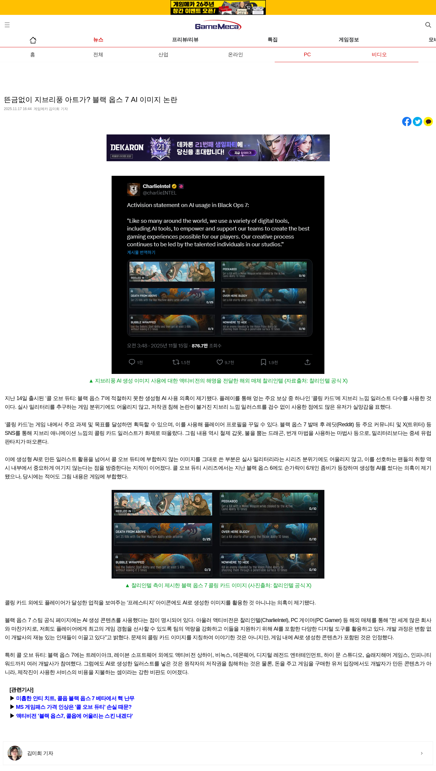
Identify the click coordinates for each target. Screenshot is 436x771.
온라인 (235, 54)
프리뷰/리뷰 (185, 40)
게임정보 (349, 40)
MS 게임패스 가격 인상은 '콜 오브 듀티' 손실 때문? (74, 707)
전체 (98, 54)
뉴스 (98, 40)
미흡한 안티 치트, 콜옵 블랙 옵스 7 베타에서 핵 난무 (75, 698)
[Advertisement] (218, 74)
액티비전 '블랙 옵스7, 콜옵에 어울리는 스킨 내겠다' (74, 716)
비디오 (379, 54)
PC (307, 54)
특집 (273, 40)
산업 (163, 54)
